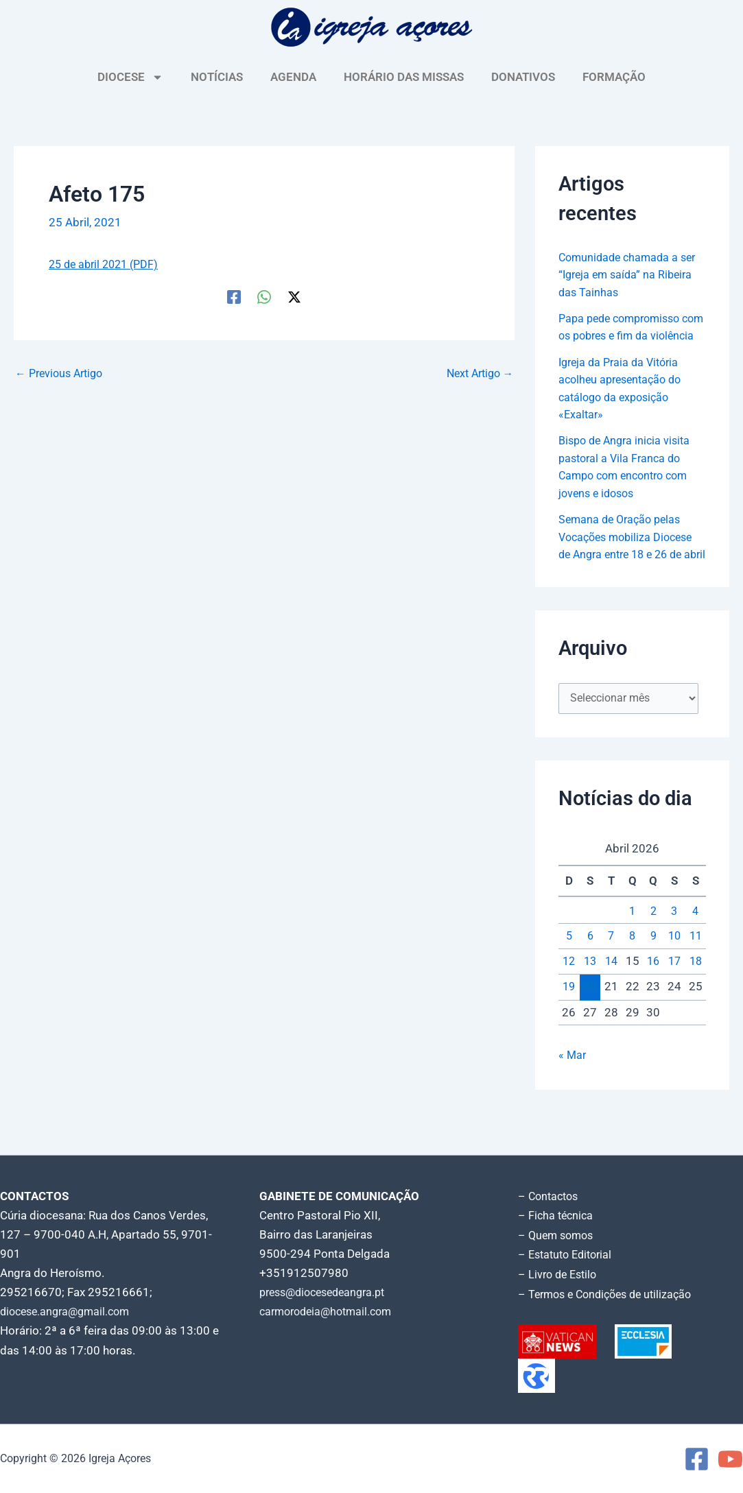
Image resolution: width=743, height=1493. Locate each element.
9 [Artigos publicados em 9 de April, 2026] (653, 974)
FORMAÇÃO (614, 77)
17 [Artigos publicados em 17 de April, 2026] (674, 998)
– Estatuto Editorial (568, 1256)
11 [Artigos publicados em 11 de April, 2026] (696, 974)
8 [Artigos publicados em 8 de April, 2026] (632, 974)
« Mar (572, 1092)
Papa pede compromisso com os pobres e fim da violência (624, 335)
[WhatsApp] (264, 295)
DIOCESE (130, 77)
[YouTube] (730, 1459)
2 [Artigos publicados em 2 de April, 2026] (653, 948)
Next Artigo (476, 373)
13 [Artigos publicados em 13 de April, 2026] (590, 998)
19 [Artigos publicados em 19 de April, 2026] (569, 1024)
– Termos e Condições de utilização (610, 1294)
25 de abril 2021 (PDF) (107, 264)
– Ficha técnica (557, 1217)
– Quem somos (558, 1236)
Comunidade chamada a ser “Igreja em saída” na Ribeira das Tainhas (630, 274)
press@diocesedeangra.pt (328, 1294)
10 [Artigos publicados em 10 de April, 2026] (674, 974)
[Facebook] (234, 295)
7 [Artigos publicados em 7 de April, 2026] (611, 974)
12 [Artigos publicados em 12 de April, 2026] (569, 998)
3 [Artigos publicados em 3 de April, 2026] (674, 948)
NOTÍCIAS (217, 77)
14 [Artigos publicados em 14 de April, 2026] (611, 998)
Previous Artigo (62, 373)
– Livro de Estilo (560, 1275)
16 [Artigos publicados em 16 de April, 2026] (653, 998)
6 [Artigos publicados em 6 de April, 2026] (590, 974)
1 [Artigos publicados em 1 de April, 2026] (632, 948)
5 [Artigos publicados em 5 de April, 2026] (568, 974)
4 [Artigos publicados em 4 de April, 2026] (695, 948)
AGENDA (293, 77)
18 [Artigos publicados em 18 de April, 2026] (696, 998)
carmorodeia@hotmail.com (330, 1313)
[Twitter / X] (294, 295)
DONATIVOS (523, 77)
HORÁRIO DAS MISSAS (404, 77)
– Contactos (550, 1198)
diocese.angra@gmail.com (69, 1313)
